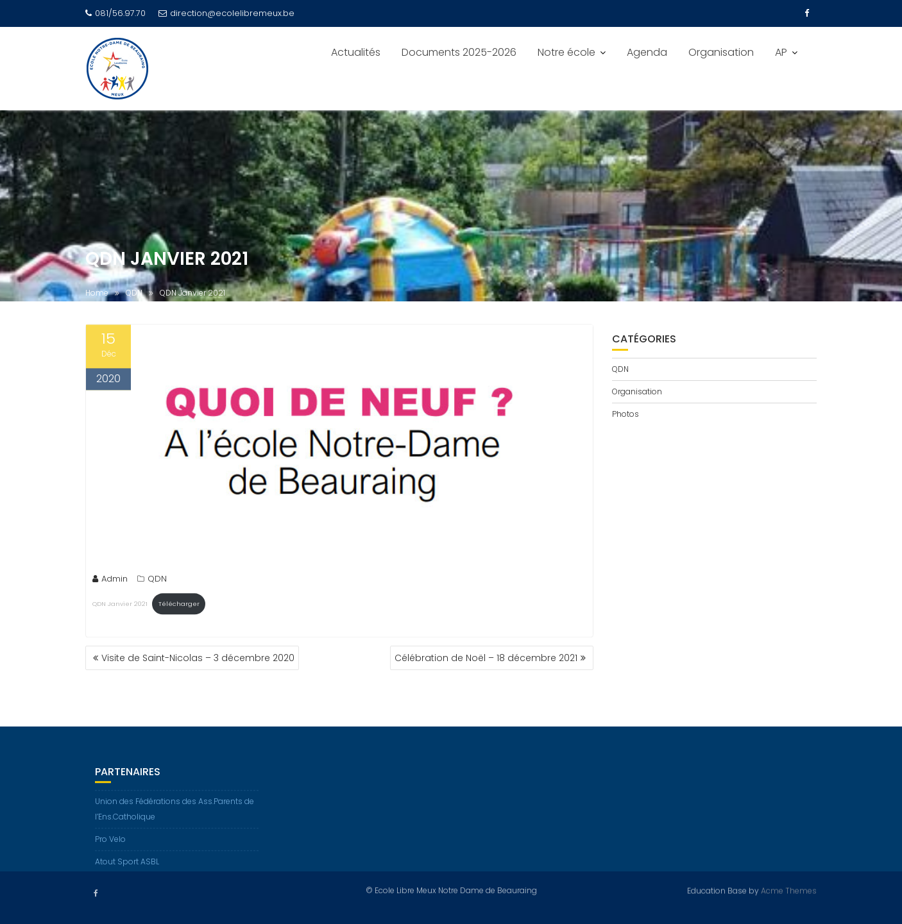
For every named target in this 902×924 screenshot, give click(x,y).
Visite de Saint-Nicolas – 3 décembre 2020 (197, 657)
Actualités (355, 52)
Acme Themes (789, 890)
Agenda (647, 52)
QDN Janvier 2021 (120, 606)
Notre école (566, 52)
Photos (625, 413)
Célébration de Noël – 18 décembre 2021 (486, 657)
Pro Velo (110, 846)
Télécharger (179, 606)
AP (781, 52)
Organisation (721, 52)
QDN (157, 582)
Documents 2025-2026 (459, 52)
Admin (110, 582)
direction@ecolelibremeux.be (226, 13)
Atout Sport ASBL (127, 869)
